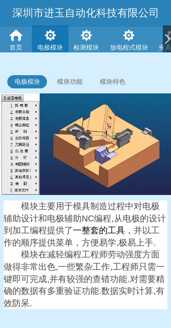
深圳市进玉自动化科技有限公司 (85, 13)
